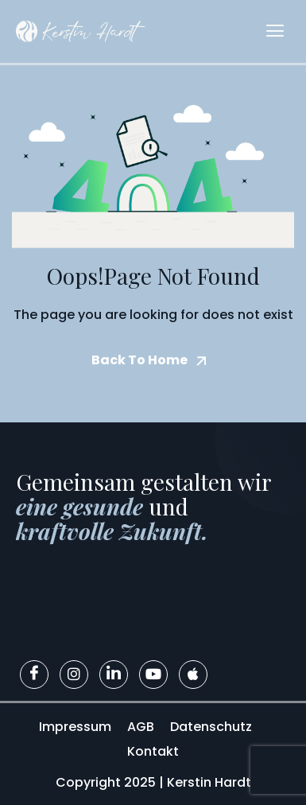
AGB (140, 727)
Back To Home (139, 360)
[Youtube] (153, 674)
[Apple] (193, 674)
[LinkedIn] (113, 674)
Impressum (75, 727)
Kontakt (153, 751)
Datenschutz (211, 727)
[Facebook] (34, 674)
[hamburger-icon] (275, 31)
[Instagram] (74, 674)
